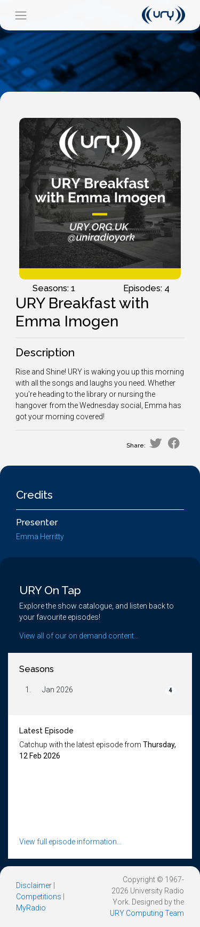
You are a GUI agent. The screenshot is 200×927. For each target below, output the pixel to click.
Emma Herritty (40, 536)
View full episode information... (70, 841)
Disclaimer (34, 885)
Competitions (38, 896)
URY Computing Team (147, 913)
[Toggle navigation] (20, 15)
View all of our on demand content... (79, 636)
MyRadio (31, 908)
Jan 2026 (57, 689)
